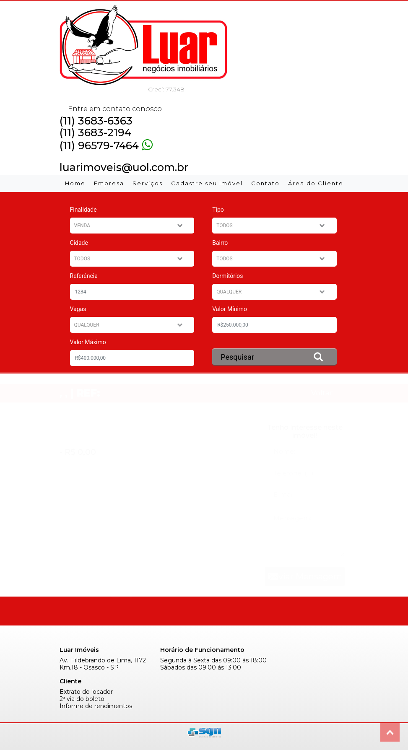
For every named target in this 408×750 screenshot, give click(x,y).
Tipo (218, 209)
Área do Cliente (315, 183)
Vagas (78, 309)
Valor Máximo (88, 342)
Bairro (220, 242)
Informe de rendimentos (96, 706)
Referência (84, 275)
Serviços (148, 183)
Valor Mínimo (229, 309)
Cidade (79, 242)
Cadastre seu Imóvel (207, 183)
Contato (265, 183)
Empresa (109, 183)
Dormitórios (227, 275)
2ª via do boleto (82, 699)
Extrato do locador (86, 692)
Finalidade (83, 209)
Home (75, 183)
